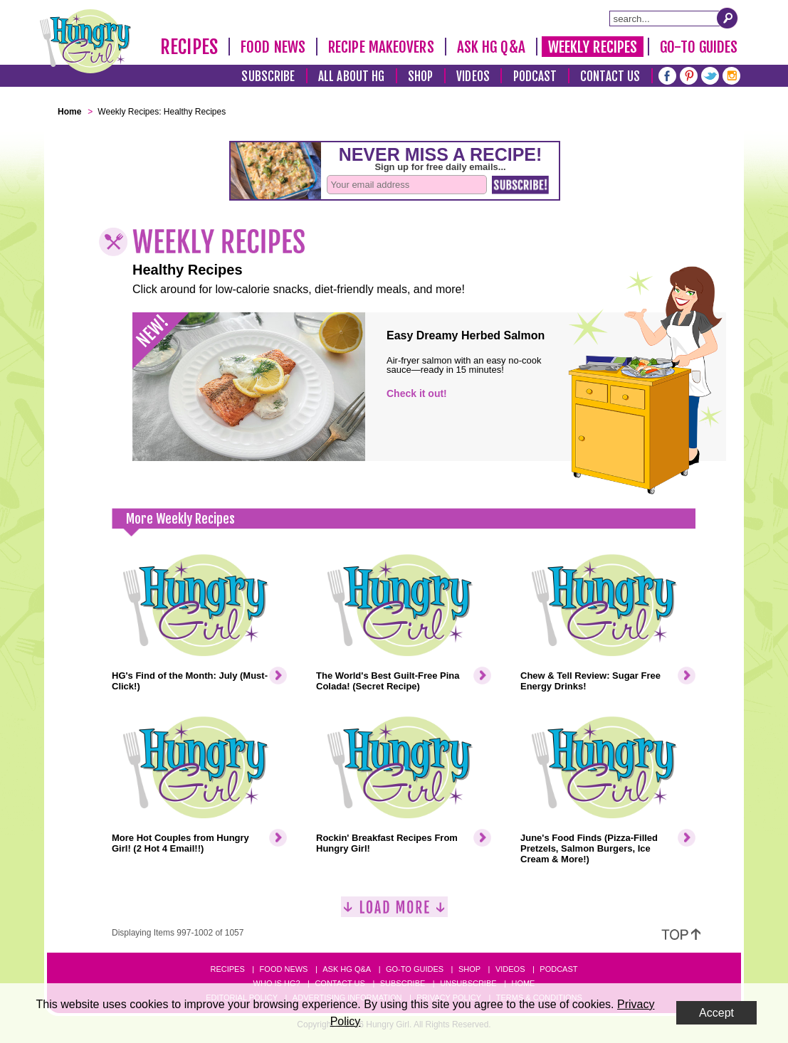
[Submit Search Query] (727, 17)
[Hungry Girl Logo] (85, 41)
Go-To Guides (698, 47)
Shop (420, 76)
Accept (716, 1013)
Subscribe (268, 76)
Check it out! (417, 393)
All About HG (351, 76)
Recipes (189, 47)
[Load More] (394, 912)
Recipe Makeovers (381, 47)
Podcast (535, 76)
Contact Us (610, 76)
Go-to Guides (414, 969)
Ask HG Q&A (491, 47)
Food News (273, 47)
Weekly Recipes (592, 47)
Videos (473, 76)
